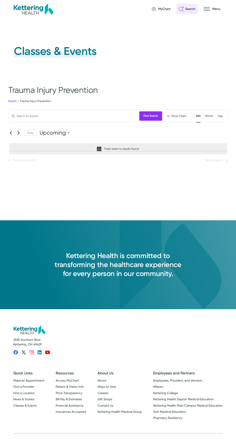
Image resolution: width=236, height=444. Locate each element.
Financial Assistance (69, 408)
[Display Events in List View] (198, 116)
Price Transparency (69, 396)
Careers (103, 396)
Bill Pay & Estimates (69, 402)
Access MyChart (67, 383)
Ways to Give (107, 390)
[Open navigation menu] (212, 9)
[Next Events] (18, 145)
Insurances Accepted (71, 415)
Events (12, 101)
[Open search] (187, 9)
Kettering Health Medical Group (120, 415)
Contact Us (105, 408)
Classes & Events (25, 408)
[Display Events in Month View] (209, 116)
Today (30, 145)
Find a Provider (23, 390)
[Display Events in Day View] (220, 116)
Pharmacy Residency (167, 421)
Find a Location (24, 396)
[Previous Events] (10, 145)
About (102, 383)
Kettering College (165, 396)
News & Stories (23, 402)
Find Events (151, 116)
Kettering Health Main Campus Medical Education (188, 408)
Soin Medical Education (169, 415)
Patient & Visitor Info (70, 390)
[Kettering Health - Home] (33, 9)
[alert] (118, 161)
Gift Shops (105, 402)
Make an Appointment (28, 383)
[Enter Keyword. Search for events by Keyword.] (74, 116)
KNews (158, 390)
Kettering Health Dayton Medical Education (183, 402)
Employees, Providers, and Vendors (177, 383)
